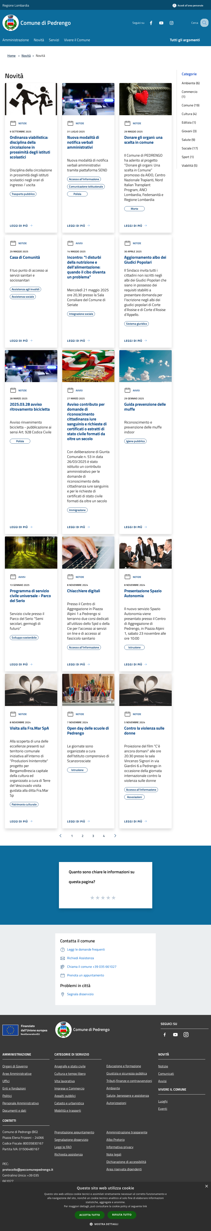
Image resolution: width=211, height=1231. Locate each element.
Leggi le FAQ (63, 1146)
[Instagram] (167, 22)
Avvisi (75, 243)
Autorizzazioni (116, 1102)
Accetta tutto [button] (89, 1215)
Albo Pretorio (115, 1139)
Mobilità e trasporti (67, 1110)
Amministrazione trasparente (126, 1132)
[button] (105, 1224)
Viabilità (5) (189, 165)
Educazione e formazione (123, 1066)
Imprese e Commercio (69, 1088)
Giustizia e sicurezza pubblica (126, 1073)
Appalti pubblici (65, 1095)
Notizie (18, 123)
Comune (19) (190, 105)
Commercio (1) (189, 94)
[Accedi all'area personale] (188, 5)
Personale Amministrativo (20, 1103)
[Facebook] (147, 22)
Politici (7, 1095)
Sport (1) (188, 156)
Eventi (162, 1108)
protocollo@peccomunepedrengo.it (27, 1169)
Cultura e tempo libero (70, 1073)
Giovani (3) (189, 131)
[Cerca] (204, 23)
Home (11, 55)
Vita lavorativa (64, 1080)
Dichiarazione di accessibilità (126, 1161)
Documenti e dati (14, 1110)
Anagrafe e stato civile (70, 1066)
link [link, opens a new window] (145, 1206)
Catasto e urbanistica (69, 1103)
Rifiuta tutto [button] (122, 1214)
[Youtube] (157, 22)
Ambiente (113, 1088)
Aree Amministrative (17, 1073)
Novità (26, 55)
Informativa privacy (119, 1146)
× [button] (206, 1186)
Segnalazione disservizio (71, 1139)
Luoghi (163, 1101)
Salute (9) (188, 139)
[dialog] (105, 1206)
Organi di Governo (15, 1066)
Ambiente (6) (191, 83)
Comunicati (166, 1073)
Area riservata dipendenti (124, 1169)
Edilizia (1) (189, 122)
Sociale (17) (190, 148)
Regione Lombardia (15, 5)
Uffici (6, 1080)
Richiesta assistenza (68, 1154)
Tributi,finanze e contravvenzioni (129, 1080)
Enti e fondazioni (14, 1088)
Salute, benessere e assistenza (127, 1095)
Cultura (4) (189, 113)
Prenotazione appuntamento (74, 1132)
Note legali (113, 1154)
